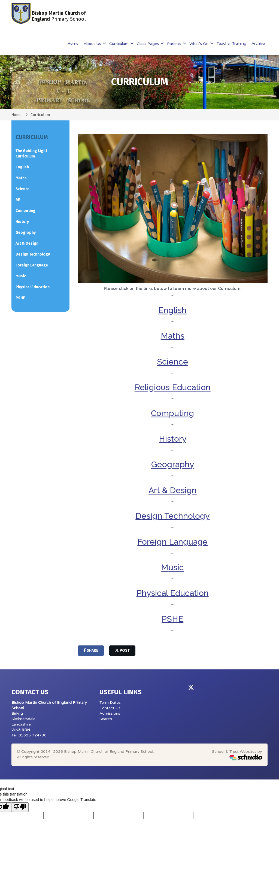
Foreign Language (172, 542)
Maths (21, 178)
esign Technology (175, 516)
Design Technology (33, 254)
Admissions (109, 713)
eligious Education (175, 387)
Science (22, 189)
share (90, 650)
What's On (199, 43)
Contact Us (109, 708)
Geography (172, 464)
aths (176, 336)
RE (18, 200)
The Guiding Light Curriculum (31, 153)
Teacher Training (231, 43)
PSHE (20, 298)
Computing (172, 413)
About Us (93, 43)
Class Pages (148, 43)
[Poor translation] (20, 807)
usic (176, 567)
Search (105, 719)
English (172, 310)
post (122, 650)
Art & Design (172, 490)
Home (72, 43)
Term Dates (110, 702)
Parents (174, 43)
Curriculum (119, 43)
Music (21, 276)
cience (175, 361)
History (172, 439)
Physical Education (173, 593)
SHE (175, 619)
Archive (258, 43)
